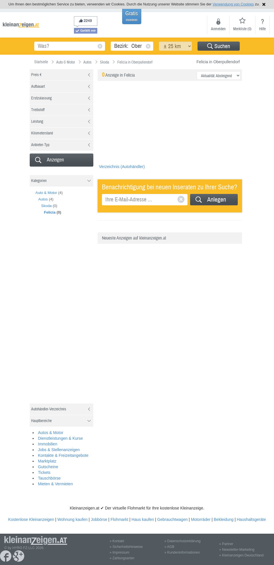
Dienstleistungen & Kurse (60, 438)
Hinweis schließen (263, 4)
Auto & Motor (46, 193)
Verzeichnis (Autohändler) (122, 166)
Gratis (131, 16)
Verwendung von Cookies (233, 4)
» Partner (226, 544)
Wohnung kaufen (72, 519)
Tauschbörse (49, 478)
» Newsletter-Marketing (236, 550)
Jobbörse (99, 519)
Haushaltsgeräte (251, 519)
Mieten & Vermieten (55, 484)
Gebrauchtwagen (172, 519)
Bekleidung (223, 519)
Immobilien (47, 444)
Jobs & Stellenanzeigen (59, 449)
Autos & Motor (50, 432)
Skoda (46, 206)
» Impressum (119, 552)
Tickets (44, 472)
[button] (219, 46)
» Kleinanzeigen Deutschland (241, 555)
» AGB (169, 547)
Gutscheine (48, 466)
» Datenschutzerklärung (182, 541)
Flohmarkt (119, 519)
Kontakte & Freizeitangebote (63, 455)
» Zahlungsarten (122, 558)
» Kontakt (117, 541)
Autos (43, 199)
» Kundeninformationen (182, 552)
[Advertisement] (72, 313)
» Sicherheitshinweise (126, 547)
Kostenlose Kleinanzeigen (31, 519)
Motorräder (200, 519)
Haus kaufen (143, 519)
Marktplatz (47, 461)
